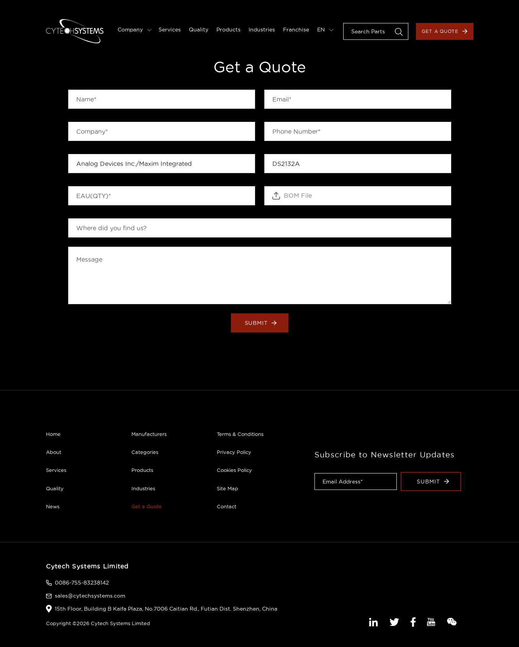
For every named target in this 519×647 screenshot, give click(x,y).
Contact (226, 506)
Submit (261, 323)
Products (228, 29)
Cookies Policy (234, 470)
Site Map (227, 488)
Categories (144, 452)
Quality (198, 29)
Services (170, 29)
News (52, 506)
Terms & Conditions (240, 434)
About (53, 452)
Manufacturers (149, 434)
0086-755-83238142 (82, 583)
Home (53, 434)
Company (135, 29)
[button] (399, 31)
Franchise (296, 29)
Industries (262, 29)
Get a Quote (445, 31)
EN (325, 29)
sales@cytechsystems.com (90, 596)
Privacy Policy (234, 452)
